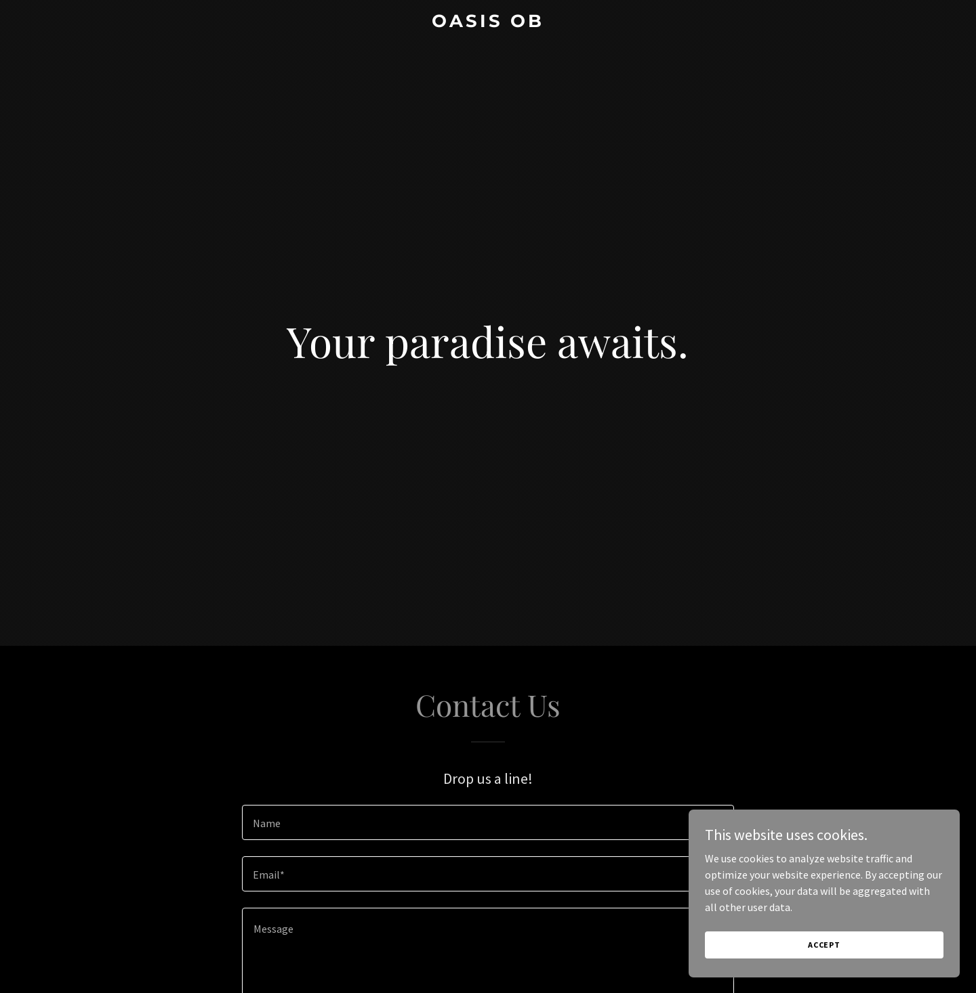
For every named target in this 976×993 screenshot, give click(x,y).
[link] (488, 23)
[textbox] (487, 822)
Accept (824, 945)
